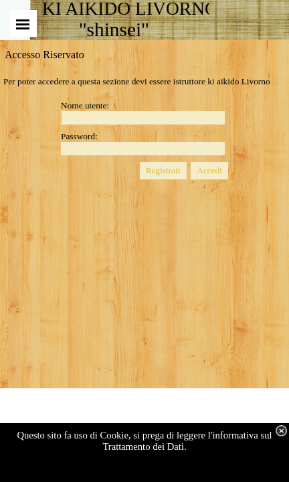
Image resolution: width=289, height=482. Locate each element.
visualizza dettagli (161, 469)
